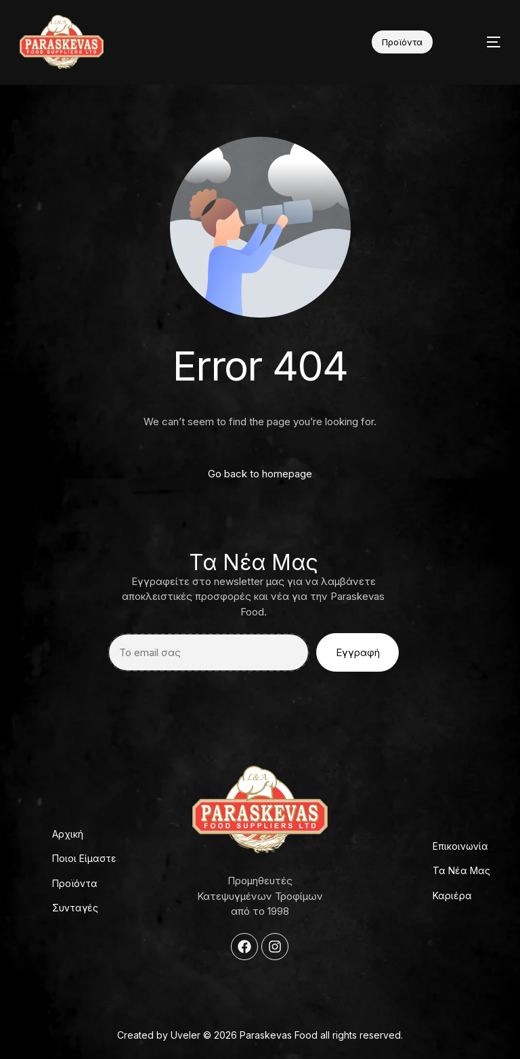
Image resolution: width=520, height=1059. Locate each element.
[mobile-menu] (481, 42)
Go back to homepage (260, 473)
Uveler (185, 1035)
